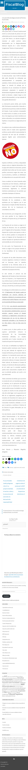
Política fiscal (5, 655)
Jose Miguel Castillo (13, 519)
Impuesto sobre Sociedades (8, 626)
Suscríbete (6, 596)
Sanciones (4, 666)
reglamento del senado (19, 467)
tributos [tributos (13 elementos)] (3, 696)
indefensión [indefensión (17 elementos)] (23, 682)
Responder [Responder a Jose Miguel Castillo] (5, 528)
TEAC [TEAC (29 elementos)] (5, 692)
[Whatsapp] (8, 26)
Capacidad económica (7, 607)
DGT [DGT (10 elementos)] (13, 679)
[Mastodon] (6, 29)
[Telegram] (21, 26)
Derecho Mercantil (6, 615)
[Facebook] (16, 26)
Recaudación (5, 660)
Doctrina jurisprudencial (7, 620)
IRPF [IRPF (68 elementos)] (23, 684)
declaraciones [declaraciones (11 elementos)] (14, 678)
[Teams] (11, 29)
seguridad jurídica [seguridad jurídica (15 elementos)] (14, 691)
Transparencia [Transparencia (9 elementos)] (14, 692)
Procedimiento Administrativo (8, 658)
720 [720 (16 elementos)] (3, 676)
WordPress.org (5, 730)
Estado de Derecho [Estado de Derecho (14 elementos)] (10, 681)
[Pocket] (24, 26)
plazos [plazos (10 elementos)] (16, 688)
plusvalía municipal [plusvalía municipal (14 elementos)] (21, 688)
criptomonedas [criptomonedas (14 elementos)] (9, 678)
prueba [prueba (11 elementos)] (16, 689)
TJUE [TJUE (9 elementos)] (10, 692)
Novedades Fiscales (6, 647)
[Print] (6, 26)
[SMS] (3, 29)
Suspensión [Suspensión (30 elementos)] (21, 691)
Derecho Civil (5, 612)
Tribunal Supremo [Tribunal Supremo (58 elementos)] (15, 694)
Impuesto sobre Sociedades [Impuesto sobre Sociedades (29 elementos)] (10, 682)
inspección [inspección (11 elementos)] (4, 684)
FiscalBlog (4, 12)
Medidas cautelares (6, 642)
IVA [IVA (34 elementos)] (3, 686)
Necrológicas (5, 644)
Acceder (4, 722)
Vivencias (4, 668)
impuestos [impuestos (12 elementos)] (20, 681)
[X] (13, 26)
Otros (5, 467)
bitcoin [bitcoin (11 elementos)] (17, 676)
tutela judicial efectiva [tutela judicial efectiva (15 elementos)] (10, 696)
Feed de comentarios (6, 727)
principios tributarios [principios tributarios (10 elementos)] (11, 689)
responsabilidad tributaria (7, 663)
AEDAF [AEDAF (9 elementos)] (8, 676)
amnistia (11, 467)
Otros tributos (5, 652)
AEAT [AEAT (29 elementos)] (5, 676)
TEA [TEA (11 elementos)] (3, 692)
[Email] (3, 26)
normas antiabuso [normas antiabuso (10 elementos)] (12, 688)
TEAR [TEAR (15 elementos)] (8, 692)
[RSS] (8, 29)
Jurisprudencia (5, 639)
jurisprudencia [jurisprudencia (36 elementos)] (10, 686)
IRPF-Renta (4, 634)
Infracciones (5, 631)
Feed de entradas (5, 725)
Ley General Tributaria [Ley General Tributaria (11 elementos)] (19, 686)
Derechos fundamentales (7, 618)
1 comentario (21, 22)
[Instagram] (18, 26)
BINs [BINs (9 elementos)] (15, 676)
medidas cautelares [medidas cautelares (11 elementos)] (5, 688)
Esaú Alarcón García (7, 22)
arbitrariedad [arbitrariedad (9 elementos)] (12, 676)
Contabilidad (5, 610)
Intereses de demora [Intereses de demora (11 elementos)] (17, 684)
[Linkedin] (11, 26)
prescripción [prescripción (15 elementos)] (4, 689)
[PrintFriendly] (13, 29)
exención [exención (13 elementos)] (16, 681)
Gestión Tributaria (6, 623)
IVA (3, 636)
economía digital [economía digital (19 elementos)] (19, 679)
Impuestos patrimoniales (7, 628)
